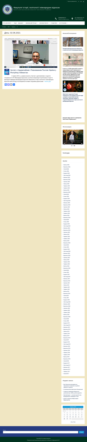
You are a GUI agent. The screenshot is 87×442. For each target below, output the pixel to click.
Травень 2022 (67, 264)
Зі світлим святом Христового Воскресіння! (73, 389)
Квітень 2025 (66, 190)
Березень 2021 (67, 293)
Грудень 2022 (67, 249)
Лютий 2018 (66, 361)
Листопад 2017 (67, 365)
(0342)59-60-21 (62, 17)
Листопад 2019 (67, 325)
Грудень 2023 (67, 223)
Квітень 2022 (66, 266)
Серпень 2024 (67, 207)
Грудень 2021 (67, 274)
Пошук (4, 430)
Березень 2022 (67, 268)
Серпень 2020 (67, 308)
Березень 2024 (67, 217)
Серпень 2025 (67, 181)
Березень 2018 (67, 358)
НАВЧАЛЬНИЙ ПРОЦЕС (31, 23)
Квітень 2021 (66, 291)
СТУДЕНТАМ (54, 23)
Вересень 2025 (67, 179)
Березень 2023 (67, 242)
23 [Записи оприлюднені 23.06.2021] (70, 416)
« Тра (71, 422)
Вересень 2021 (67, 280)
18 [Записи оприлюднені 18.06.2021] (75, 414)
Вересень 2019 (67, 329)
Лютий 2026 (66, 169)
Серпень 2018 (67, 350)
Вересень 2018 (67, 348)
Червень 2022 (67, 261)
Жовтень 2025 (67, 177)
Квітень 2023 (66, 240)
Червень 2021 (67, 287)
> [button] (82, 144)
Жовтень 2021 (67, 278)
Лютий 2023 (66, 245)
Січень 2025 (66, 196)
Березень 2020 (67, 316)
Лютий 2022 (66, 270)
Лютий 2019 (66, 339)
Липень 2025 (66, 183)
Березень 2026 (67, 166)
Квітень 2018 (66, 356)
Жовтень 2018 (67, 346)
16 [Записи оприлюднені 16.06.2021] (70, 414)
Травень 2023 (67, 238)
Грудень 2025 (67, 173)
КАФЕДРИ (20, 23)
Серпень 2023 (67, 232)
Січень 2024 (66, 221)
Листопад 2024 (67, 200)
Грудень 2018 (67, 342)
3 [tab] (74, 145)
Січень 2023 (66, 247)
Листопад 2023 (67, 226)
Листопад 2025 (67, 175)
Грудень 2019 (67, 323)
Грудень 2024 (67, 198)
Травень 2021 (67, 289)
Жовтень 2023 (67, 228)
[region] (73, 137)
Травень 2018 (67, 354)
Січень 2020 (66, 320)
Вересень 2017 (67, 369)
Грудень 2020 (67, 299)
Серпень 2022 (67, 257)
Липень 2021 (66, 285)
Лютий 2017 (66, 373)
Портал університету (72, 1)
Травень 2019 (67, 333)
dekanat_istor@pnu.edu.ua (63, 19)
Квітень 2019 (66, 335)
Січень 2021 (66, 297)
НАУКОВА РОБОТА (43, 23)
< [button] (64, 144)
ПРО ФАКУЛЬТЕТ (7, 23)
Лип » (74, 422)
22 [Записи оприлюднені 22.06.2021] (67, 416)
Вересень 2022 (67, 255)
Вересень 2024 (67, 204)
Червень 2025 (67, 185)
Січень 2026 (66, 171)
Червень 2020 (67, 310)
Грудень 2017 (67, 363)
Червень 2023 (67, 236)
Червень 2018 (67, 352)
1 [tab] (71, 145)
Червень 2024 (67, 211)
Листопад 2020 (67, 301)
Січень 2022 (66, 272)
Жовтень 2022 (67, 253)
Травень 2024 (67, 213)
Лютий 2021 (66, 295)
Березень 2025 (67, 192)
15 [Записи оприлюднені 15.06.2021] (67, 414)
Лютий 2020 (66, 318)
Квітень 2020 (66, 314)
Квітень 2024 (66, 215)
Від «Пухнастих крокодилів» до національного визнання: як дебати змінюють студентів (72, 386)
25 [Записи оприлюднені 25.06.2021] (75, 416)
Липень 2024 (66, 209)
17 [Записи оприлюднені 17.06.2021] (73, 414)
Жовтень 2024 (67, 202)
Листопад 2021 (67, 276)
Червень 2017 (67, 371)
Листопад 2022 (67, 251)
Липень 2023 (66, 234)
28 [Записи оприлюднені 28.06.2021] (64, 418)
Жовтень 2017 (67, 367)
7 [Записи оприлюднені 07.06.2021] (64, 412)
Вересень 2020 (67, 306)
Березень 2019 (67, 337)
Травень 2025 (67, 188)
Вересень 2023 (67, 230)
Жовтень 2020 (67, 304)
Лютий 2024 (66, 219)
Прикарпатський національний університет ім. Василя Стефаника (41, 440)
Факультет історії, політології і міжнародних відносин (37, 8)
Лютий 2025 (66, 194)
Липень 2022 (66, 259)
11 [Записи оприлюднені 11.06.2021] (75, 412)
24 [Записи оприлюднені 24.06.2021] (73, 416)
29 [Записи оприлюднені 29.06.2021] (67, 418)
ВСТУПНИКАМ (62, 23)
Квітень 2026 (66, 164)
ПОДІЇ (15, 23)
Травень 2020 (67, 312)
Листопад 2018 (67, 344)
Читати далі (47, 81)
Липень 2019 (66, 331)
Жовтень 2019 (67, 327)
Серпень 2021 (67, 283)
